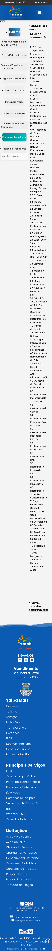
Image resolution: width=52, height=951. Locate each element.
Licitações (13, 722)
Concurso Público (18, 749)
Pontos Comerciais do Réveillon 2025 (13, 43)
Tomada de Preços (19, 885)
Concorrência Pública (21, 863)
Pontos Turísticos (14, 90)
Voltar (2, 22)
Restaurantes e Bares (14, 137)
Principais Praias (14, 102)
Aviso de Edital (16, 842)
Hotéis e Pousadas (14, 113)
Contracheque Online (21, 776)
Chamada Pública (19, 847)
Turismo (14, 32)
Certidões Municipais (20, 798)
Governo (12, 706)
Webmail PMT (15, 814)
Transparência (16, 728)
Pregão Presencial (18, 879)
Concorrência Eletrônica (22, 858)
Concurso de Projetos (21, 869)
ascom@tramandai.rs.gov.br (26, 921)
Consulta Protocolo (19, 819)
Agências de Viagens (14, 78)
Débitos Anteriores (18, 744)
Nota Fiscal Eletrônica (21, 787)
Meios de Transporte (14, 148)
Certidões (12, 733)
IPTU (9, 738)
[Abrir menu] (39, 12)
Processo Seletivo (18, 754)
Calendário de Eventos (14, 55)
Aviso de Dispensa (18, 836)
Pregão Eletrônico (18, 874)
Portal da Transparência (23, 782)
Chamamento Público (21, 853)
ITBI (8, 809)
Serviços (11, 717)
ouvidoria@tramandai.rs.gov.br (26, 917)
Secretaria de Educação (23, 803)
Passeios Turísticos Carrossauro (12, 67)
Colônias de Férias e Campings (12, 125)
